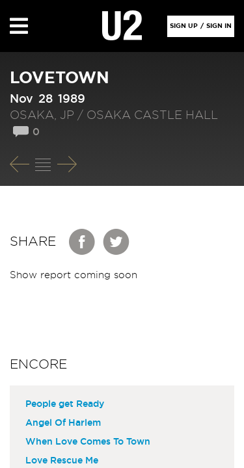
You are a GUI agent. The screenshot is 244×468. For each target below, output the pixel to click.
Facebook (82, 241)
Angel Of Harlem (63, 423)
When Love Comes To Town (87, 442)
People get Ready (64, 404)
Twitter (116, 241)
